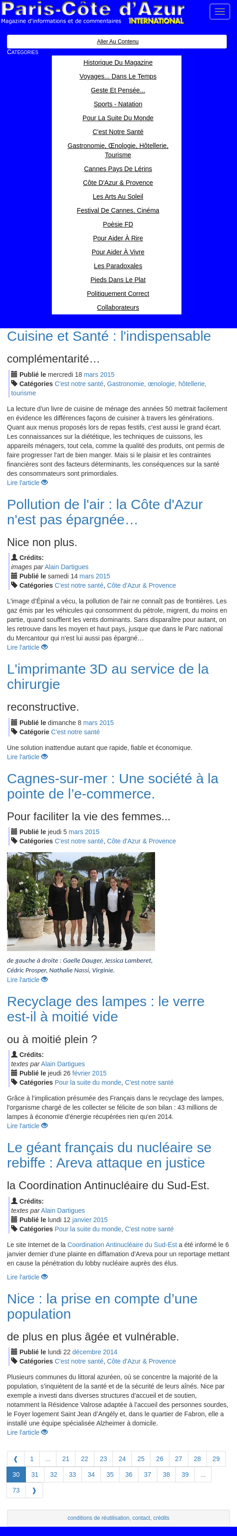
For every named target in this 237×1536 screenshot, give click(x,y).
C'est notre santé (79, 383)
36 (128, 1474)
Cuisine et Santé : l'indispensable (109, 336)
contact (141, 1518)
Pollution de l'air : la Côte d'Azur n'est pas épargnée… (105, 512)
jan (81, 1219)
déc (86, 1352)
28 (197, 1458)
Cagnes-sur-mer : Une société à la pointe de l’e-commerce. (112, 786)
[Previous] (16, 1459)
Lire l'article (27, 482)
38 (166, 1474)
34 (91, 1474)
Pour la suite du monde (88, 1082)
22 (84, 1458)
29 (216, 1458)
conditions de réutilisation (99, 1518)
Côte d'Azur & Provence (141, 585)
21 (65, 1458)
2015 (107, 374)
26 (159, 1458)
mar (91, 374)
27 (178, 1458)
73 (16, 1490)
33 (72, 1474)
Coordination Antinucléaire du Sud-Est (122, 1244)
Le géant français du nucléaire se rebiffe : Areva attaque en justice (109, 1155)
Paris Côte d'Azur (92, 12)
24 (122, 1458)
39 (185, 1474)
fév (81, 1073)
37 (147, 1474)
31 (35, 1474)
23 (103, 1458)
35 (110, 1474)
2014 (110, 1352)
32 (53, 1474)
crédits (161, 1518)
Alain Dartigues (66, 567)
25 (141, 1458)
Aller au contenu (117, 41)
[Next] (34, 1490)
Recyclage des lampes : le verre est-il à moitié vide (106, 1009)
